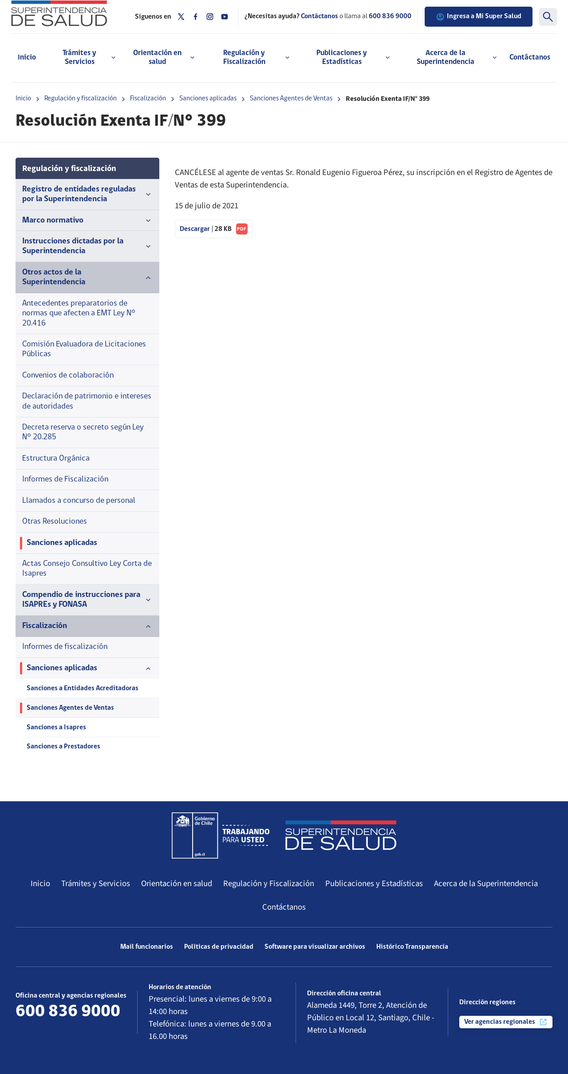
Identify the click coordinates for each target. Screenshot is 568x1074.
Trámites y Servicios (95, 883)
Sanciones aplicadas (208, 98)
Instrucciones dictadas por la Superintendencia (87, 246)
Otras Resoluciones (54, 521)
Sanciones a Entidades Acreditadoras (82, 688)
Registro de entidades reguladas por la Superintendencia (87, 194)
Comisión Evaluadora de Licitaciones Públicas (84, 349)
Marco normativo (87, 220)
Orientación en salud (176, 883)
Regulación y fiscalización (80, 98)
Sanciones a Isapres (56, 727)
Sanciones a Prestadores (63, 746)
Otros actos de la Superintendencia (87, 277)
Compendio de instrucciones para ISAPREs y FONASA (87, 600)
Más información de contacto (67, 1027)
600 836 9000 (390, 16)
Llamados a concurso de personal (78, 501)
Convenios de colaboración (68, 375)
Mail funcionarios (146, 947)
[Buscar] (548, 17)
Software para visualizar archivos (314, 947)
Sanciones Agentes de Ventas (291, 98)
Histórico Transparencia (412, 947)
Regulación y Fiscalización (268, 883)
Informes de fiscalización (64, 647)
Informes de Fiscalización (65, 479)
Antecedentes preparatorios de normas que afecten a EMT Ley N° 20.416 (78, 313)
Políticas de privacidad (218, 947)
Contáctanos (529, 57)
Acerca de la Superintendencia (486, 883)
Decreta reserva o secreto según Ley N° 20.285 (83, 432)
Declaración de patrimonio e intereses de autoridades (86, 401)
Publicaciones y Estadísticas (374, 883)
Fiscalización (148, 98)
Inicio (27, 57)
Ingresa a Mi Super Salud (478, 16)
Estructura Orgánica (56, 458)
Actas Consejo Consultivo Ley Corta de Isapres (87, 569)
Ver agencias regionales (506, 1022)
